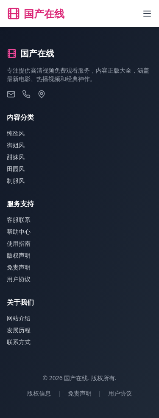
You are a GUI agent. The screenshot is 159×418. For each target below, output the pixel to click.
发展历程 (19, 330)
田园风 (16, 169)
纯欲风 (16, 133)
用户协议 (19, 279)
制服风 (16, 181)
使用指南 (19, 243)
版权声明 (19, 255)
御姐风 (16, 145)
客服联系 (19, 220)
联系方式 (19, 342)
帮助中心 (19, 231)
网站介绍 (19, 318)
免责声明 (19, 267)
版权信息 (39, 393)
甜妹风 (16, 157)
